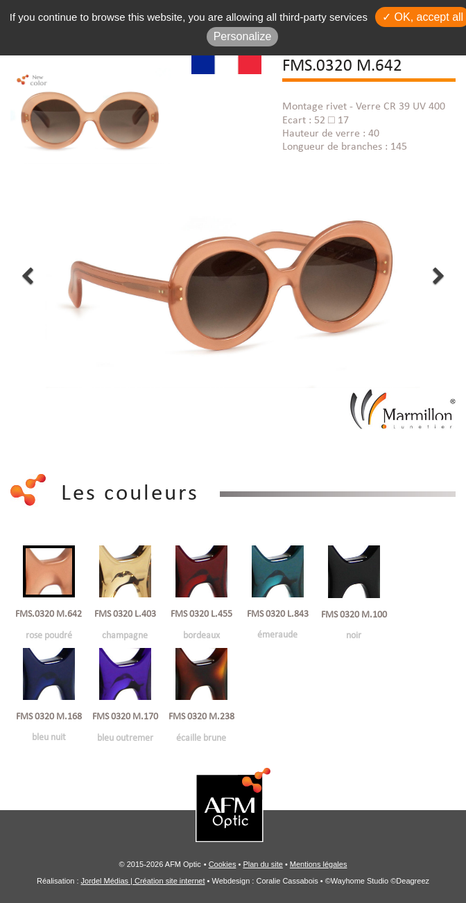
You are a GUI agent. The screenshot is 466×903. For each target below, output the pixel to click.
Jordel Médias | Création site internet (143, 881)
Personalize (243, 36)
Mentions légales (318, 864)
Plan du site (262, 864)
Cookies (222, 864)
